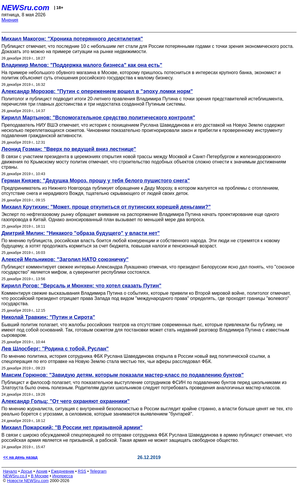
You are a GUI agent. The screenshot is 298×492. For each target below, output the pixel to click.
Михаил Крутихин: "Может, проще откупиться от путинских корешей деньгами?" (106, 207)
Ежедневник (62, 471)
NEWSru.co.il (15, 476)
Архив (41, 471)
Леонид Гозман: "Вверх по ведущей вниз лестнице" (68, 149)
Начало (10, 471)
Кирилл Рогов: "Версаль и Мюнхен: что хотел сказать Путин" (81, 286)
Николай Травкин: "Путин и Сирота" (48, 317)
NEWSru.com (25, 7)
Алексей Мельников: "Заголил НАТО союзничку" (65, 259)
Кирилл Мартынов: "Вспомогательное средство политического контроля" (98, 118)
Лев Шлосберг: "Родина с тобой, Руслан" (55, 349)
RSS (82, 471)
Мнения (9, 20)
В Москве (40, 476)
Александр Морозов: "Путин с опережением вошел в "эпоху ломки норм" (97, 91)
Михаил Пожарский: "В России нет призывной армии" (72, 427)
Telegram (98, 471)
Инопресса (62, 476)
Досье (26, 471)
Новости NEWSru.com (28, 480)
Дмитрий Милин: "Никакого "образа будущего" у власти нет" (80, 233)
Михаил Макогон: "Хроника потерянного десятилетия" (72, 39)
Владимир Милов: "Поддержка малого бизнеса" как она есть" (81, 65)
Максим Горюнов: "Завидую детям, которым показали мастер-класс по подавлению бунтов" (122, 375)
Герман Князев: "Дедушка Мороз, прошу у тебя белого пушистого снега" (95, 181)
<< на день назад (20, 457)
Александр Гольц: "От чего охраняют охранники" (65, 401)
